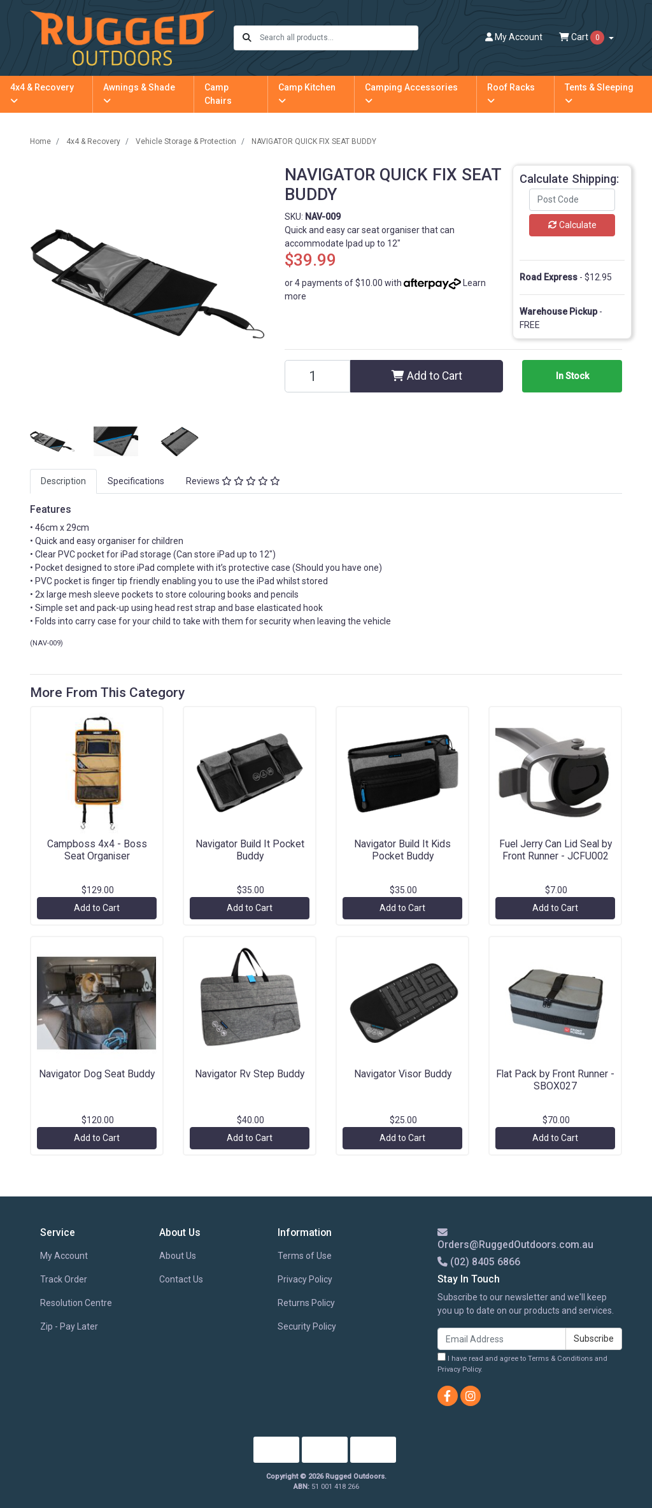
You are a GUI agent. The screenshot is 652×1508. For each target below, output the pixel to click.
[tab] (63, 481)
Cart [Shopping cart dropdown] (582, 38)
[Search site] (247, 38)
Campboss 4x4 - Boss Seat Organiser (97, 850)
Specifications (136, 481)
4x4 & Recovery (42, 93)
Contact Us (181, 1279)
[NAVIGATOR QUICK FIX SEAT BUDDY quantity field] (317, 376)
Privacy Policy (305, 1279)
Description (63, 481)
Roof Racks (511, 93)
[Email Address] (501, 1339)
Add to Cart (427, 376)
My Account (64, 1256)
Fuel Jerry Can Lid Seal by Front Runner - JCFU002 (555, 850)
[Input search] (338, 38)
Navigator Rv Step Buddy (249, 1074)
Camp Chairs (218, 94)
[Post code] (572, 200)
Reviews (233, 481)
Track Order (63, 1279)
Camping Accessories (411, 93)
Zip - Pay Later (69, 1326)
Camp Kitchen (307, 93)
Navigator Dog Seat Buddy (97, 1074)
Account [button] (513, 37)
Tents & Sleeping (599, 93)
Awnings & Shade (139, 93)
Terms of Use (305, 1256)
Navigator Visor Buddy (402, 1074)
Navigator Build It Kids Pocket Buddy (402, 850)
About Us (177, 1256)
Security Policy (307, 1326)
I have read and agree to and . (522, 1363)
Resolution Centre (76, 1303)
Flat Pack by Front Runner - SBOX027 (555, 1080)
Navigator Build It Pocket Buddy (249, 850)
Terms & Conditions (560, 1358)
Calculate (572, 225)
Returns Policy (306, 1303)
